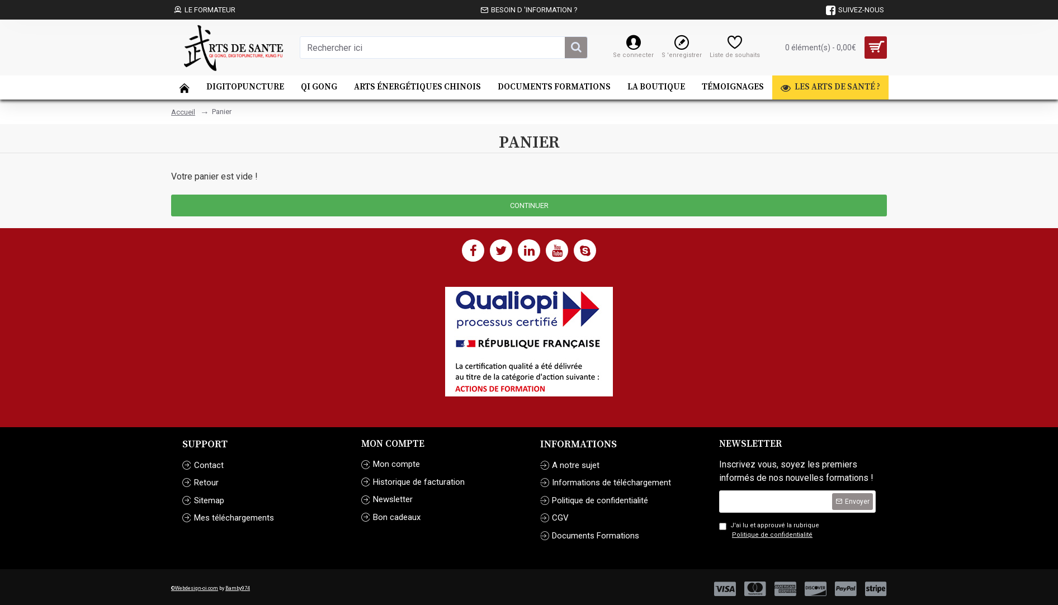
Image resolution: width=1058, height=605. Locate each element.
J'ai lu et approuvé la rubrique (769, 531)
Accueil (183, 112)
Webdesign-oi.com (196, 588)
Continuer (529, 205)
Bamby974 (237, 588)
